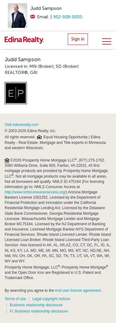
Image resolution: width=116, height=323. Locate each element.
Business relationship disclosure (36, 305)
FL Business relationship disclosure (39, 311)
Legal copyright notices (51, 299)
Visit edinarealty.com (22, 125)
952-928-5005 (67, 17)
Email (39, 17)
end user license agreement (78, 290)
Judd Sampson (46, 8)
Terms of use (15, 299)
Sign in (77, 39)
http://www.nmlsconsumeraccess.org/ (35, 192)
